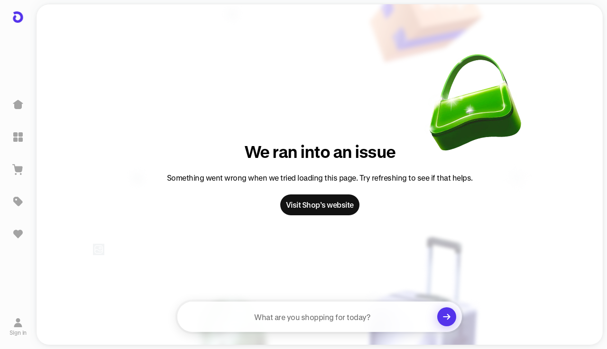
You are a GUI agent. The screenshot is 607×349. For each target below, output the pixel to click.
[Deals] (18, 201)
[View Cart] (18, 169)
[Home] (18, 104)
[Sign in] (18, 327)
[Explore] (18, 137)
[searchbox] (319, 316)
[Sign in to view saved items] (18, 233)
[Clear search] (446, 316)
